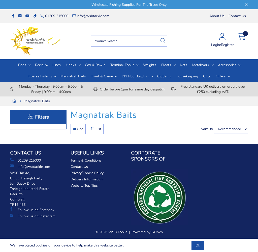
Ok (198, 245)
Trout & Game (102, 76)
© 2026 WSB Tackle (111, 232)
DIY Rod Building (135, 76)
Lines (56, 65)
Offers (221, 76)
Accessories (227, 65)
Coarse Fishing (40, 76)
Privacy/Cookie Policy (87, 173)
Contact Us (237, 16)
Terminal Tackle (122, 65)
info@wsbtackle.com (90, 16)
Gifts (207, 76)
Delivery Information (87, 179)
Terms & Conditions (86, 160)
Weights (149, 65)
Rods (22, 65)
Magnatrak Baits (73, 76)
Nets (183, 65)
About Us (216, 16)
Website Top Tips (84, 185)
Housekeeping (187, 76)
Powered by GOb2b (147, 232)
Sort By (207, 129)
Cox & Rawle (95, 65)
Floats (166, 65)
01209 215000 (54, 16)
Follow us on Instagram (32, 216)
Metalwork (200, 65)
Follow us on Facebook (32, 209)
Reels (39, 65)
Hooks (71, 65)
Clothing (164, 76)
